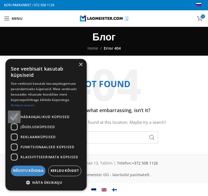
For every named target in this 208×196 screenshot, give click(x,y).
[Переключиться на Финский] (114, 189)
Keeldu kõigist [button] (65, 170)
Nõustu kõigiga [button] (28, 170)
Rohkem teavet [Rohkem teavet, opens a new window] (22, 105)
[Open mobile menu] (13, 18)
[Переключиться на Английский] (104, 189)
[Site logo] (104, 18)
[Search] (104, 137)
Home (92, 48)
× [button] (81, 65)
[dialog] (46, 125)
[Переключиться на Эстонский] (94, 189)
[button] (46, 182)
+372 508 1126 (43, 5)
